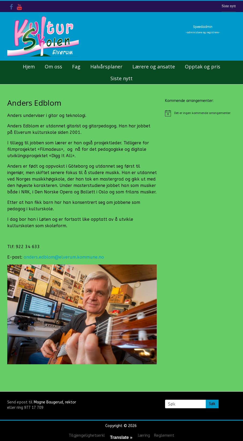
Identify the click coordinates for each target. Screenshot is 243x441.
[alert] (200, 113)
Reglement (164, 435)
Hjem (29, 66)
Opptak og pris (202, 66)
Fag (76, 66)
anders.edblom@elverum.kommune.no (64, 257)
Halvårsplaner (106, 66)
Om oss (53, 66)
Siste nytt (229, 6)
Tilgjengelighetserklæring (92, 435)
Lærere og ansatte (153, 66)
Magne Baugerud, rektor (55, 402)
